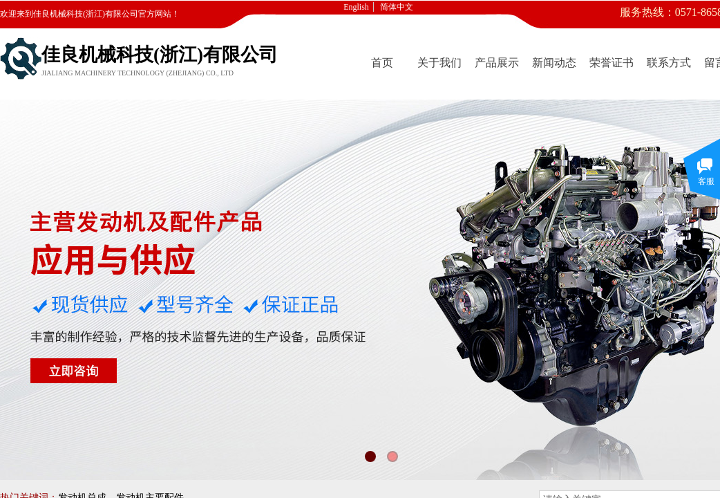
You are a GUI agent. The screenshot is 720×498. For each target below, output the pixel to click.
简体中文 (396, 7)
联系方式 (669, 62)
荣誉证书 (611, 62)
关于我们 (439, 62)
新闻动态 (554, 62)
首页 (382, 62)
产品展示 (497, 62)
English (356, 7)
